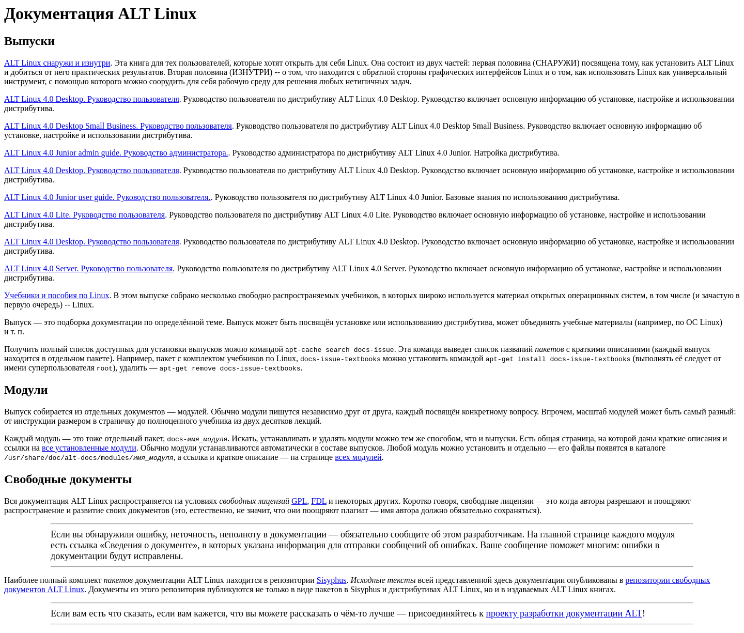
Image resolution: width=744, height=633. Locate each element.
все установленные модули (89, 447)
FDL (319, 501)
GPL (299, 501)
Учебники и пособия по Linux (57, 295)
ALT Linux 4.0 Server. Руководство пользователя (88, 268)
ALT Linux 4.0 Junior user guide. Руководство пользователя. (107, 197)
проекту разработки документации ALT (564, 613)
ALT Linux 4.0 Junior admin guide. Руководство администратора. (116, 152)
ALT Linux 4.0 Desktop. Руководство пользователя (91, 99)
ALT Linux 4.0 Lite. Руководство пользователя (84, 214)
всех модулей (358, 457)
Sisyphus (332, 580)
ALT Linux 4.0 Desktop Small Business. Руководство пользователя (118, 125)
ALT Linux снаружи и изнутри (57, 62)
